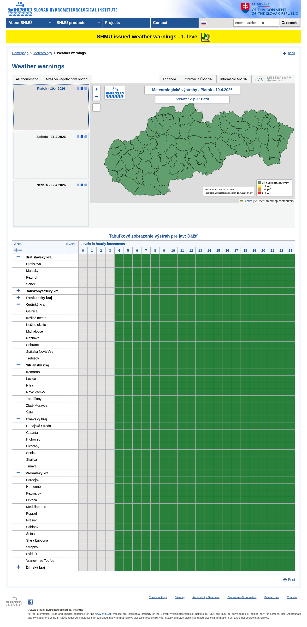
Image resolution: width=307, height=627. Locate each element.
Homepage (20, 53)
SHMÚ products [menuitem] (71, 23)
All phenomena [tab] (27, 79)
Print (291, 579)
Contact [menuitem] (160, 23)
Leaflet (246, 201)
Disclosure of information (241, 597)
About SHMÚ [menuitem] (20, 23)
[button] (96, 89)
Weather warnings (71, 53)
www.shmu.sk (103, 613)
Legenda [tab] (169, 79)
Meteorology (43, 53)
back (291, 53)
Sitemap (179, 597)
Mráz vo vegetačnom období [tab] (67, 79)
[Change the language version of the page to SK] (204, 23)
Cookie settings (158, 597)
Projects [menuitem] (112, 23)
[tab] (273, 79)
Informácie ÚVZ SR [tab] (198, 79)
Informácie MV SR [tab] (234, 79)
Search (291, 23)
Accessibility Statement (205, 597)
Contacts (292, 597)
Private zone (271, 597)
